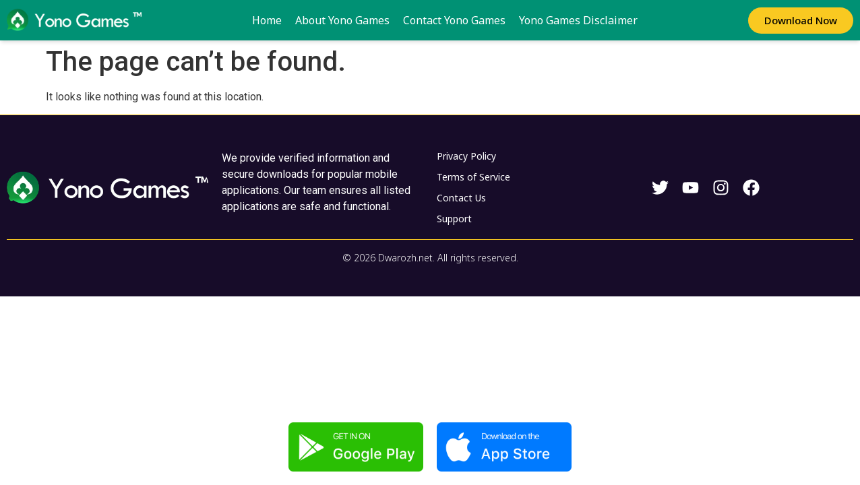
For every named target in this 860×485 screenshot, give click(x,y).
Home (267, 20)
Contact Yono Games (454, 20)
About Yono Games (342, 20)
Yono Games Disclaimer (578, 20)
